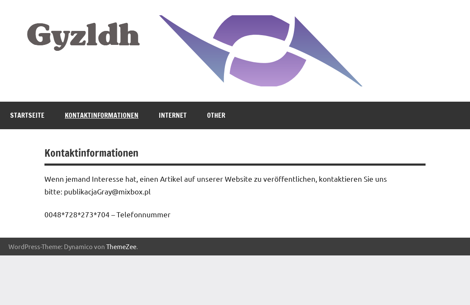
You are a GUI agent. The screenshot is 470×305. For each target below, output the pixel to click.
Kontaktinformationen (101, 115)
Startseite (27, 115)
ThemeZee (121, 246)
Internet (173, 115)
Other (216, 115)
